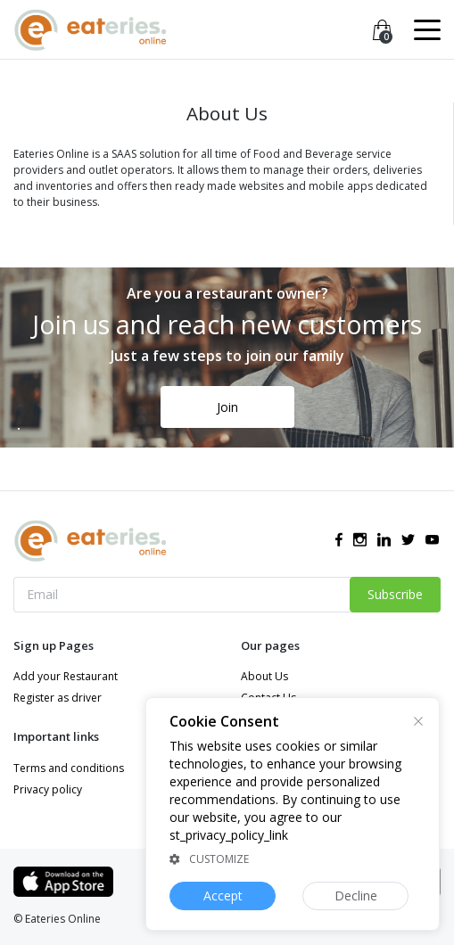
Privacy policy (47, 789)
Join (227, 407)
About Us (264, 676)
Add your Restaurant (65, 676)
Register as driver (57, 697)
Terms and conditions (68, 768)
